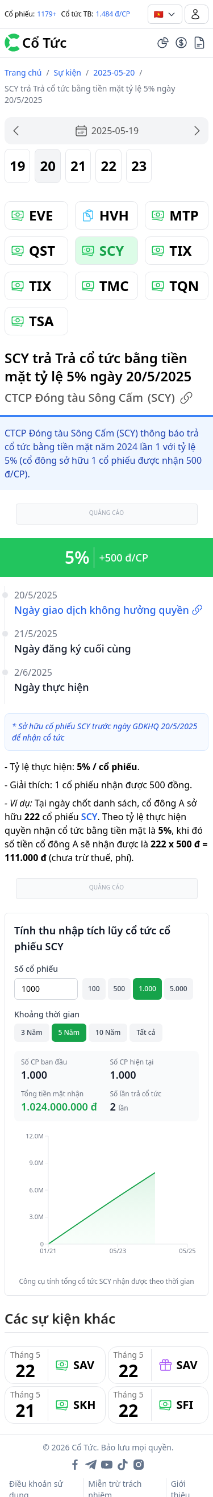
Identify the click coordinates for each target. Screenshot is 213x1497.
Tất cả (145, 1032)
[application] (106, 1201)
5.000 (178, 988)
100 (94, 988)
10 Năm (107, 1032)
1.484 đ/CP (113, 14)
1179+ (46, 14)
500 (120, 988)
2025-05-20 (114, 72)
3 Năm (32, 1032)
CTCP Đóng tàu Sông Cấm (99, 398)
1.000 (147, 988)
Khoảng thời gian (47, 1014)
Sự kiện (67, 72)
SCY (89, 816)
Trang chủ (23, 72)
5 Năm (69, 1032)
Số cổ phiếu (36, 968)
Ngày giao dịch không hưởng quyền (108, 610)
